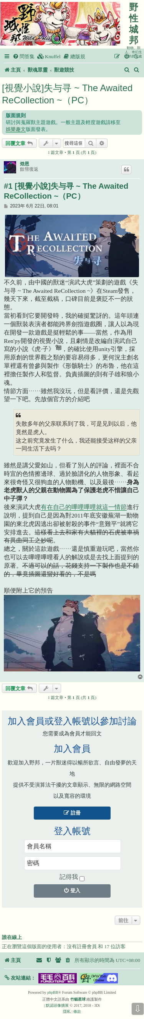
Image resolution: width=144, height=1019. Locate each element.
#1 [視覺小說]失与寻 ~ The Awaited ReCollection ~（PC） (66, 191)
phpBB (52, 992)
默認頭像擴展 (57, 1005)
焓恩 (24, 164)
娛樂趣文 (16, 129)
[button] (20, 977)
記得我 (72, 877)
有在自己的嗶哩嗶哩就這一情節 (84, 507)
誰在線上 (12, 937)
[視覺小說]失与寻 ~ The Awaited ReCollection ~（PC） (67, 94)
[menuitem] (24, 56)
